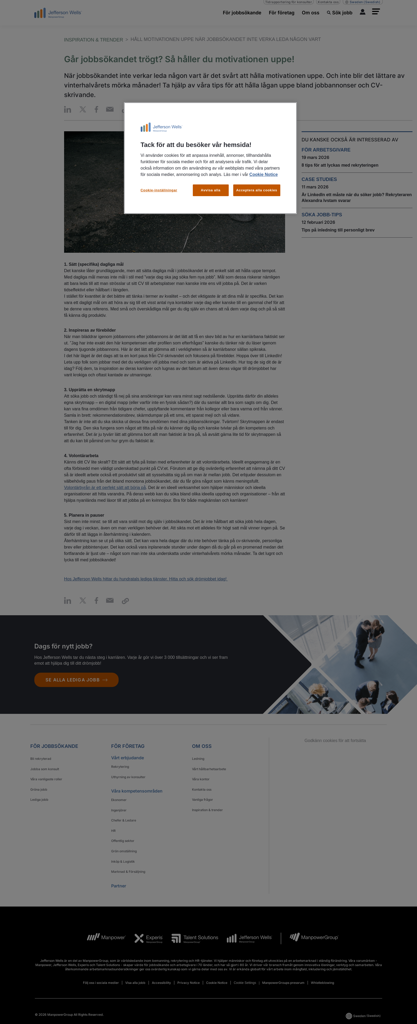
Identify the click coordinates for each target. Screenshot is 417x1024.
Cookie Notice (263, 174)
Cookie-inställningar (159, 190)
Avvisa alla (210, 190)
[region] (210, 158)
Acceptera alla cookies (256, 190)
